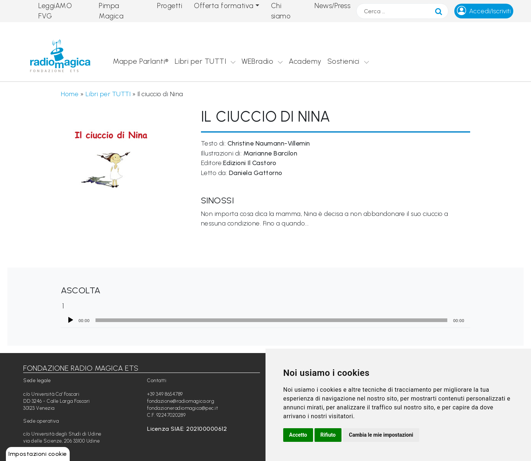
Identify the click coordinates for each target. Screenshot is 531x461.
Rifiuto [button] (328, 435)
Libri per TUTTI (200, 61)
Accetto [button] (298, 435)
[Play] (70, 320)
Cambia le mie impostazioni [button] (381, 435)
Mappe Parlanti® (141, 61)
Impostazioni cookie (37, 453)
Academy (305, 61)
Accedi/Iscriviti (490, 11)
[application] (265, 320)
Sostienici (343, 61)
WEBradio (257, 61)
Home (70, 94)
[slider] (271, 320)
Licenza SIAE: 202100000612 (187, 428)
